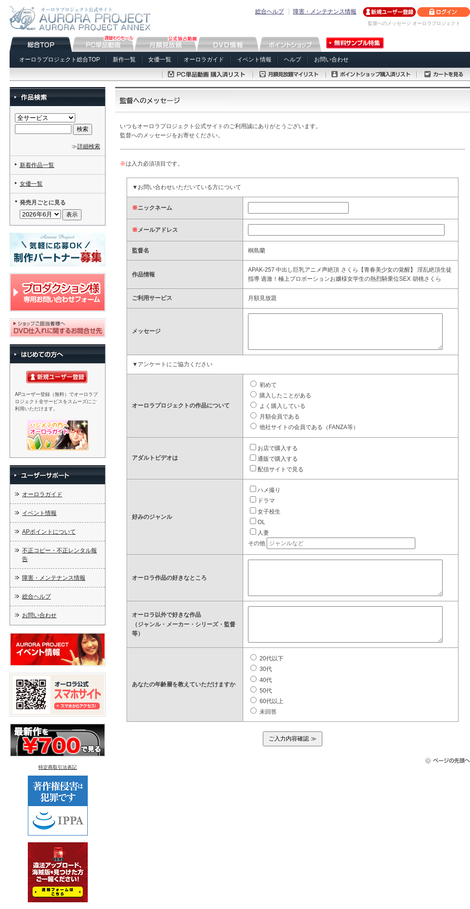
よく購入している (278, 406)
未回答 (263, 711)
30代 (261, 669)
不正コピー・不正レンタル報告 (59, 554)
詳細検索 (88, 146)
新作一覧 (124, 59)
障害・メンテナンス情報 (324, 11)
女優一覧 (159, 59)
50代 (261, 690)
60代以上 (266, 701)
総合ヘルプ (269, 11)
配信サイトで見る (277, 469)
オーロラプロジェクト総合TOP (59, 59)
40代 (261, 680)
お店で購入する (274, 448)
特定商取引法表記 (57, 767)
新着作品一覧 (37, 165)
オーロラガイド (204, 59)
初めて (263, 385)
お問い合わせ (331, 59)
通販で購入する (274, 458)
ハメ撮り (265, 490)
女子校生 (265, 511)
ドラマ (262, 500)
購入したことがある (280, 395)
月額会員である (275, 416)
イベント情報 (254, 59)
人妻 (259, 532)
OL (257, 522)
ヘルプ (292, 59)
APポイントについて (49, 531)
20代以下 (266, 658)
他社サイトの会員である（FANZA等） (304, 427)
